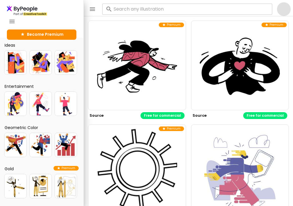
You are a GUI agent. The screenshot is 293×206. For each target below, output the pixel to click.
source (97, 115)
